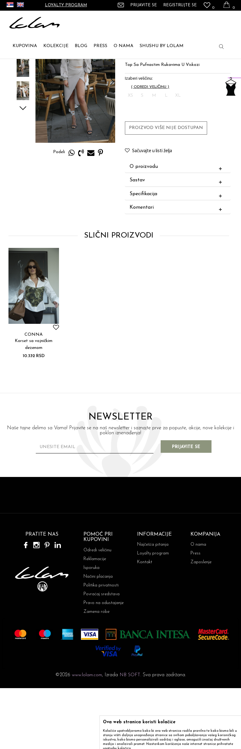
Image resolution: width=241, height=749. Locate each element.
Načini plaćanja (98, 637)
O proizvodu (177, 227)
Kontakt (144, 623)
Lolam (15, 66)
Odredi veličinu (97, 611)
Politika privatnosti (101, 646)
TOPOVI (55, 66)
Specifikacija (177, 255)
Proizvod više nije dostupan (166, 188)
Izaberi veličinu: (139, 139)
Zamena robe (96, 672)
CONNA (33, 395)
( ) (150, 147)
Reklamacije (94, 620)
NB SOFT (130, 736)
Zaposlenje (201, 623)
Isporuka (91, 628)
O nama (198, 605)
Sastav (177, 241)
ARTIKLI (34, 66)
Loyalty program (66, 5)
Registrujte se (180, 5)
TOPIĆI (75, 66)
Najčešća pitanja (153, 605)
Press (195, 614)
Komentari (177, 268)
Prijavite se (189, 508)
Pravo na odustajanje (103, 663)
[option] (22, 105)
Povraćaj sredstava (101, 655)
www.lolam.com (87, 736)
